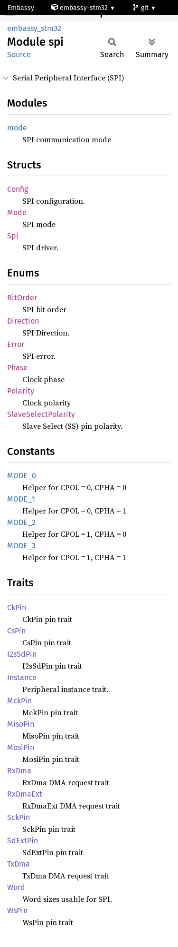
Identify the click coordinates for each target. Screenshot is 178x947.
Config (17, 189)
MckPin (19, 700)
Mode (17, 212)
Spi (13, 235)
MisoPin (20, 724)
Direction (23, 321)
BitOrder (22, 297)
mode (17, 127)
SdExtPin (22, 840)
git (141, 8)
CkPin (16, 607)
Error (15, 344)
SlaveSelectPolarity (41, 414)
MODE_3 (21, 545)
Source (19, 54)
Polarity (20, 390)
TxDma (18, 863)
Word (16, 887)
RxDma (19, 770)
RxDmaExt (24, 794)
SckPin (18, 817)
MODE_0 (21, 475)
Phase (17, 367)
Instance (22, 677)
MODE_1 (21, 498)
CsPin (16, 630)
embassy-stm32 (80, 8)
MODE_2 (21, 522)
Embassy (21, 8)
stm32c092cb (32, 24)
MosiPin (20, 747)
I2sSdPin (22, 654)
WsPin (17, 910)
